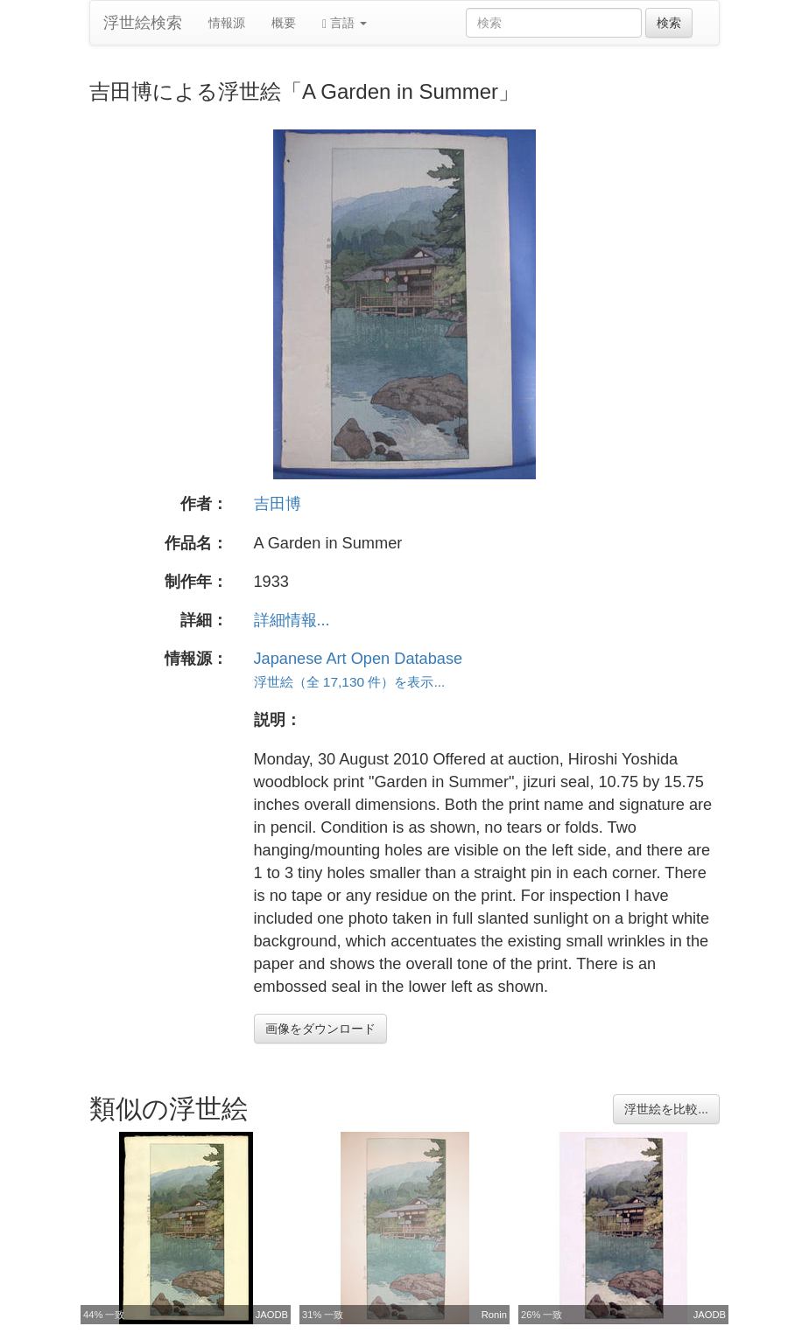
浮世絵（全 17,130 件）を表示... (350, 681)
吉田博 (277, 504)
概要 (283, 23)
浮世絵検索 (142, 22)
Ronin (494, 1314)
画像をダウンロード (320, 1029)
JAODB (272, 1314)
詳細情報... (292, 620)
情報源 (226, 23)
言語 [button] (344, 23)
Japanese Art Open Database (358, 658)
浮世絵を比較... (666, 1109)
